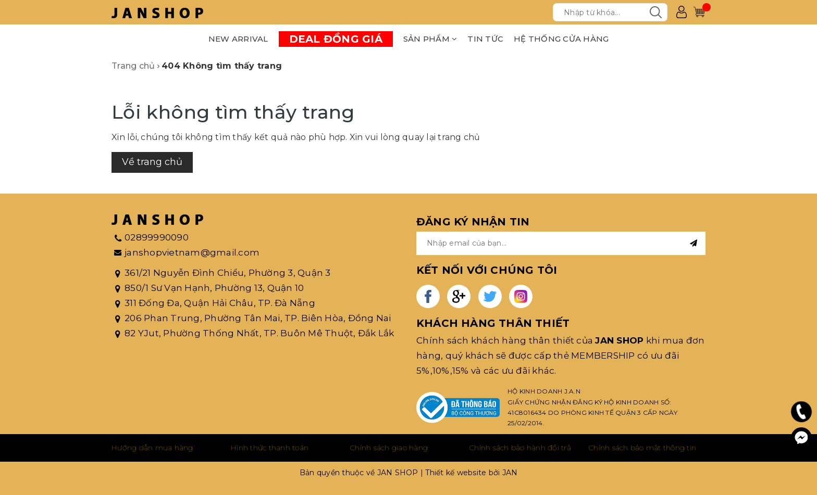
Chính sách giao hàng (389, 447)
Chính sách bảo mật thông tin (642, 447)
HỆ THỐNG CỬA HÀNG (561, 39)
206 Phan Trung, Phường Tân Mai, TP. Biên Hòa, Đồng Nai (258, 318)
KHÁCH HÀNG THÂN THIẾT (493, 323)
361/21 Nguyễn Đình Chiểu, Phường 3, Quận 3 (228, 273)
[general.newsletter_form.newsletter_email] (560, 243)
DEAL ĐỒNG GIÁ (335, 39)
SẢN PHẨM (430, 39)
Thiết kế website (455, 472)
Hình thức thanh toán (269, 447)
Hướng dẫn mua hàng (152, 447)
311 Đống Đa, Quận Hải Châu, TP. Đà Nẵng (220, 303)
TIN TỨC (485, 39)
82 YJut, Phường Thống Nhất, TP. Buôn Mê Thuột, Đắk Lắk (259, 333)
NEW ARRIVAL (238, 39)
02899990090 (157, 237)
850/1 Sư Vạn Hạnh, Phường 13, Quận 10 (214, 288)
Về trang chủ (152, 162)
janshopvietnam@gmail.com (192, 252)
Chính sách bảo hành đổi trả (520, 447)
